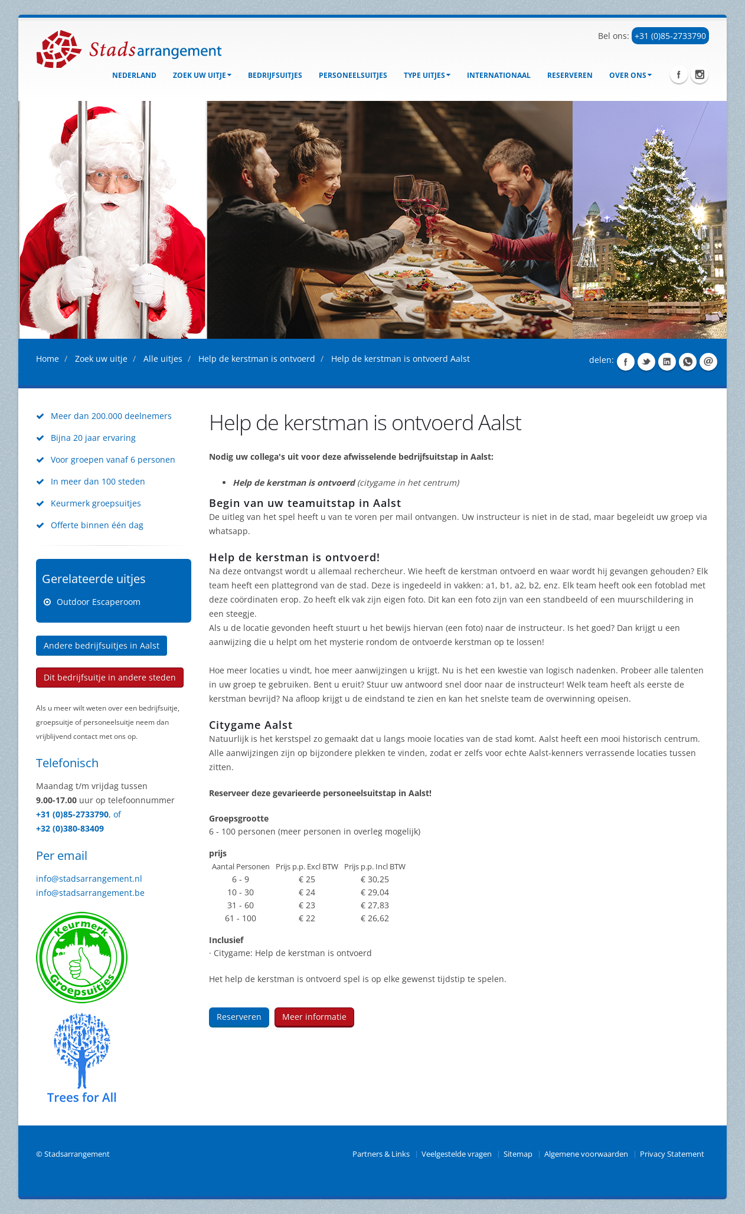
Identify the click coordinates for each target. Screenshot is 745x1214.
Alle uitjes (162, 358)
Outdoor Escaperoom (98, 601)
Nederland (134, 75)
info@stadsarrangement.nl (89, 878)
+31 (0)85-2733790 (670, 35)
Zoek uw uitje (202, 75)
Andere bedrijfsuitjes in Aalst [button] (101, 645)
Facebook (679, 74)
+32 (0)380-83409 (70, 828)
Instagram (699, 74)
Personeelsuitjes (353, 75)
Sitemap (518, 1154)
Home (47, 358)
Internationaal (499, 75)
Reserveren (570, 75)
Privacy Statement (672, 1154)
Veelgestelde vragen (456, 1154)
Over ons (630, 75)
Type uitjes (427, 75)
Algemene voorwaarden (586, 1154)
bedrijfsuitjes (275, 75)
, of (115, 814)
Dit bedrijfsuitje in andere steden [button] (110, 677)
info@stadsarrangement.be (90, 892)
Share (626, 362)
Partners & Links (381, 1154)
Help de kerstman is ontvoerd (256, 358)
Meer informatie (314, 1016)
